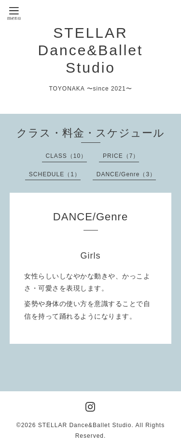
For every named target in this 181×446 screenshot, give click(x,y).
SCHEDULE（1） (55, 174)
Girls (91, 256)
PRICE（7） (121, 156)
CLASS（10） (66, 156)
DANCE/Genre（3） (126, 174)
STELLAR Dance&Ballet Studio (90, 50)
